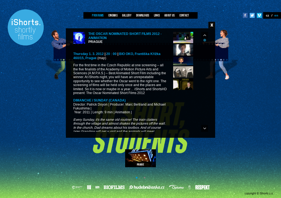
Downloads (142, 15)
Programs (97, 15)
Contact (184, 15)
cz (267, 15)
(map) (101, 58)
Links (157, 15)
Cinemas (112, 15)
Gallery (126, 15)
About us (169, 15)
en (276, 15)
